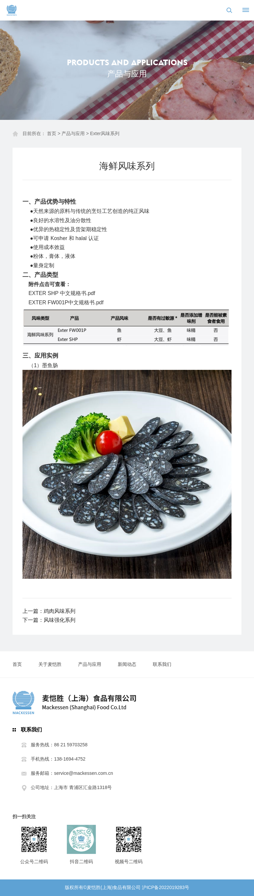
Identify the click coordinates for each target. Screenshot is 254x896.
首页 (51, 133)
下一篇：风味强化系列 (48, 620)
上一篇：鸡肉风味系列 (48, 611)
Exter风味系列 (104, 133)
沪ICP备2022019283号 (165, 887)
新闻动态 (127, 664)
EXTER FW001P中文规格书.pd (65, 302)
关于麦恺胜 (50, 664)
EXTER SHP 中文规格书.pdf (61, 293)
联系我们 (162, 664)
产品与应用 (73, 133)
